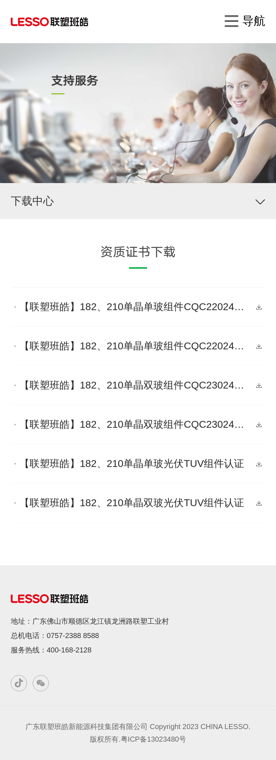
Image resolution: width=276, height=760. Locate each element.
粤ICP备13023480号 (153, 739)
